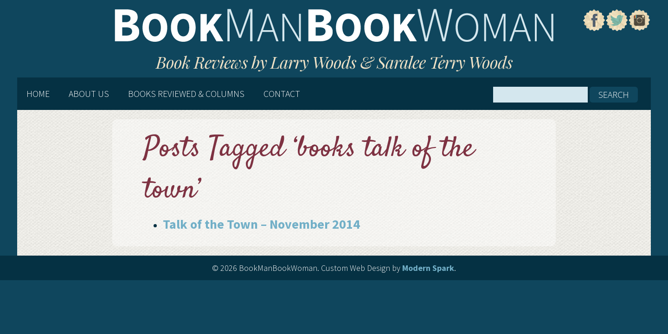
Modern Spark (428, 268)
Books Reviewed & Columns (186, 93)
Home (38, 93)
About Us (89, 93)
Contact (281, 93)
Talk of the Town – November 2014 (261, 224)
